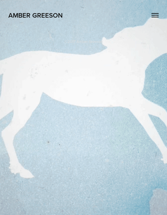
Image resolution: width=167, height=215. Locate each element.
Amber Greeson (35, 15)
